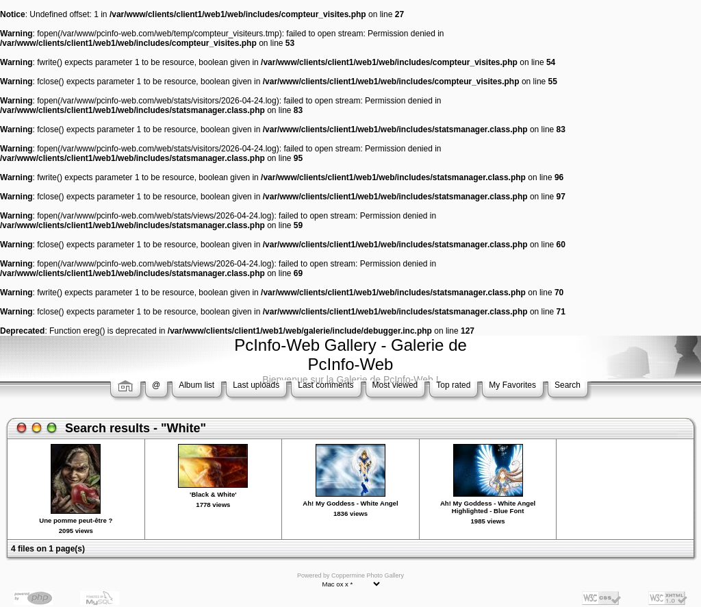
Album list (196, 385)
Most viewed (395, 385)
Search (568, 385)
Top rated (453, 385)
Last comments (325, 385)
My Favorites (512, 385)
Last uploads (256, 385)
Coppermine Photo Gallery (367, 575)
